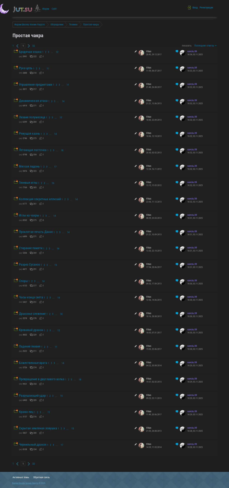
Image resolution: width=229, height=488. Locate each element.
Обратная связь (41, 477)
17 (55, 166)
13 (58, 297)
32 (33, 45)
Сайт (54, 8)
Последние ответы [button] (205, 45)
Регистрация (206, 7)
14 (63, 101)
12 (57, 52)
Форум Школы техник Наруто (25, 483)
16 (53, 183)
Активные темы (21, 477)
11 (48, 68)
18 (62, 150)
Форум (45, 8)
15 (61, 117)
